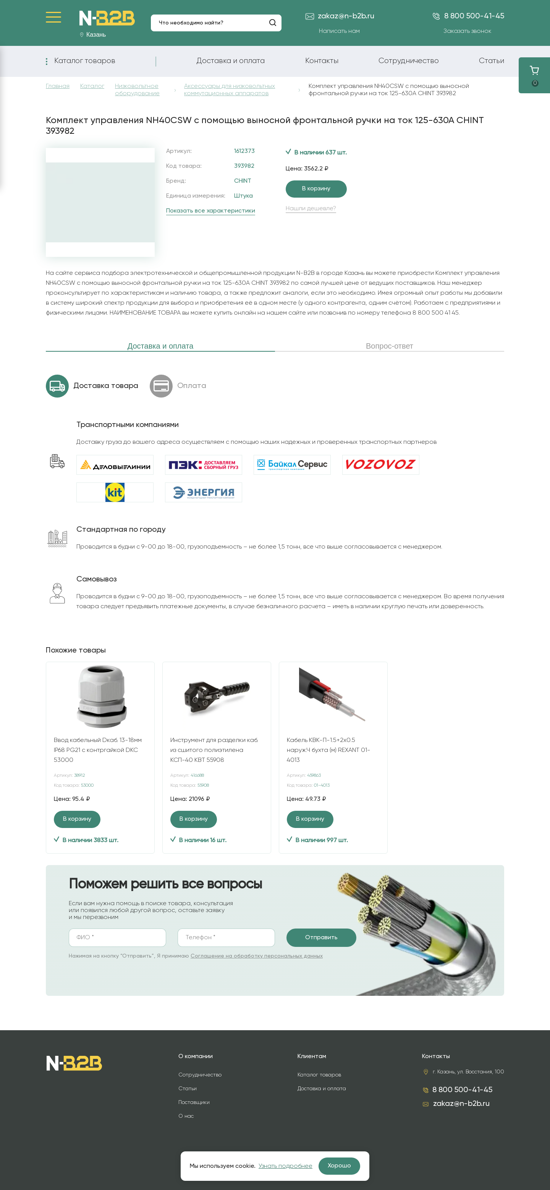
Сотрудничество (409, 61)
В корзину (316, 189)
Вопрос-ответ (389, 346)
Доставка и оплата (230, 61)
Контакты (321, 61)
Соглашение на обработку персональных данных (257, 956)
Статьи (491, 61)
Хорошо (339, 1166)
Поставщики (194, 1102)
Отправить (321, 938)
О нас (186, 1116)
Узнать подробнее (285, 1166)
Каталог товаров (84, 61)
